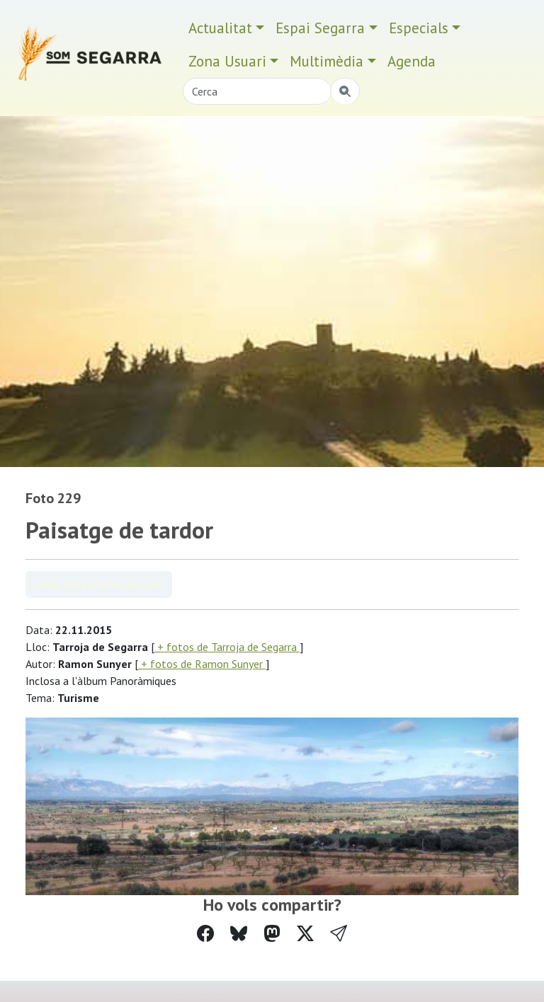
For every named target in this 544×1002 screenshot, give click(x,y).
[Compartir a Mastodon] (272, 934)
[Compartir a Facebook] (205, 934)
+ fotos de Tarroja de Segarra (227, 647)
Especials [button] (418, 28)
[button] (338, 934)
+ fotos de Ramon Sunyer (202, 664)
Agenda (411, 61)
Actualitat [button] (220, 28)
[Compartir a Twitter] (305, 934)
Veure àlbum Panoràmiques (99, 584)
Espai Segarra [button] (320, 28)
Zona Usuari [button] (227, 61)
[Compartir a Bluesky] (238, 934)
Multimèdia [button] (326, 61)
